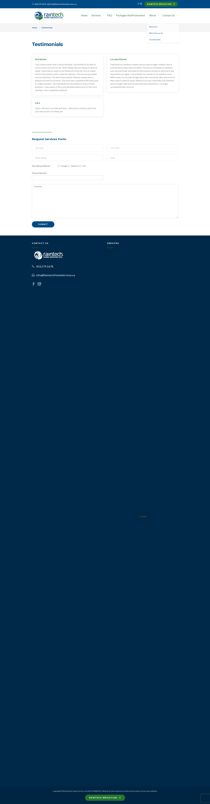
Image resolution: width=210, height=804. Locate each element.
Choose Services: (39, 173)
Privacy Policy (135, 791)
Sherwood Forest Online (120, 791)
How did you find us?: (41, 166)
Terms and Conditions (149, 791)
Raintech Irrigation (161, 4)
